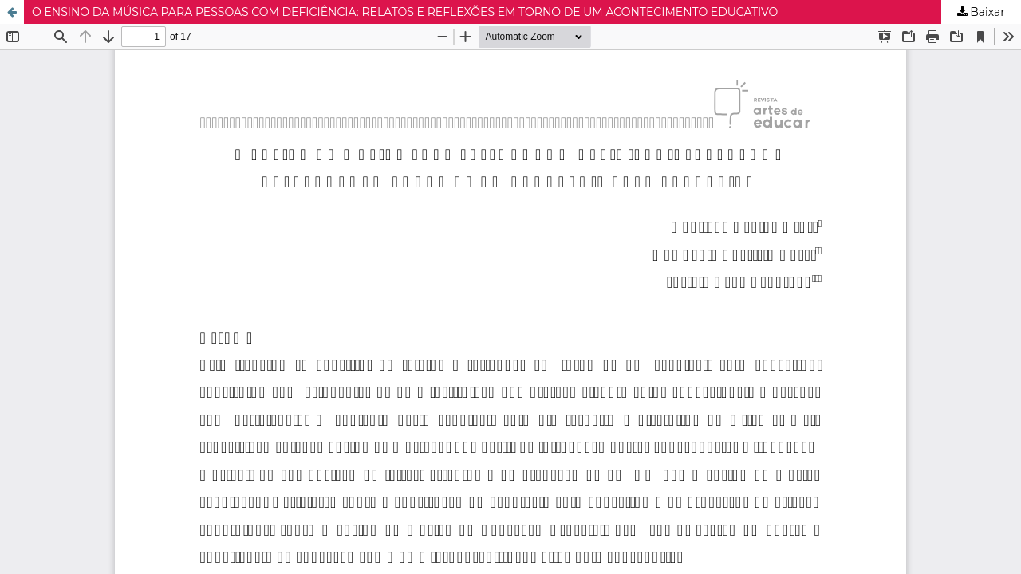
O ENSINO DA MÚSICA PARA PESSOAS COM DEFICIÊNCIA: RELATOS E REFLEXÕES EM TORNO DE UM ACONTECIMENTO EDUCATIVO (405, 12)
